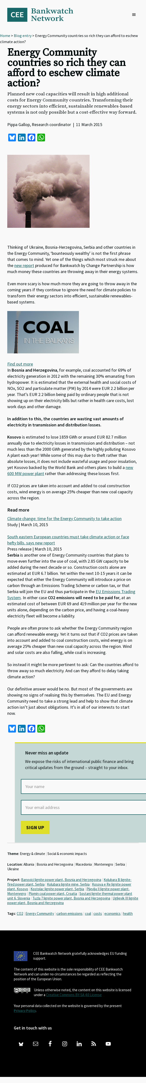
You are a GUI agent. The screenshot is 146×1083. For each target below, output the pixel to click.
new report (24, 265)
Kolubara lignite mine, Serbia (68, 884)
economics (112, 913)
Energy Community (39, 913)
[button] (135, 15)
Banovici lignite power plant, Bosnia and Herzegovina (61, 879)
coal (88, 913)
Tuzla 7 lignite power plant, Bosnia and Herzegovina (71, 898)
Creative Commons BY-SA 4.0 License (74, 994)
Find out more (20, 364)
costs (97, 913)
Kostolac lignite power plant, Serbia (57, 889)
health (128, 913)
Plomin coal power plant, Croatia (53, 893)
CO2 (20, 913)
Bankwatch (43, 14)
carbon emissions (69, 913)
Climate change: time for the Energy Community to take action (64, 518)
